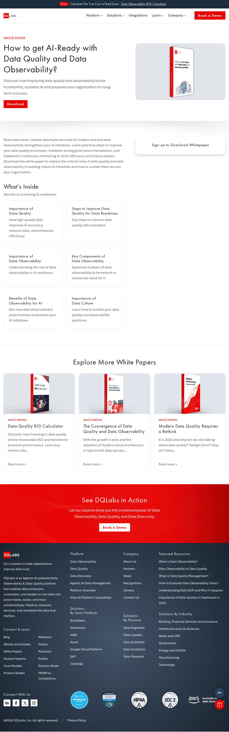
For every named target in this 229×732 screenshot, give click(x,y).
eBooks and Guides (17, 645)
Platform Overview (82, 591)
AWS (73, 635)
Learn (156, 16)
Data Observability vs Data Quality (183, 569)
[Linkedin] (7, 703)
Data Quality (79, 569)
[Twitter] (25, 703)
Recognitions (132, 583)
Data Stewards (133, 657)
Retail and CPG (169, 636)
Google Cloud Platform (86, 650)
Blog (7, 637)
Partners (129, 569)
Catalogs (76, 664)
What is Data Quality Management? (183, 576)
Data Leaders (132, 635)
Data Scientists (134, 642)
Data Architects (134, 650)
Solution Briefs (48, 666)
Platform (93, 16)
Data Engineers (134, 628)
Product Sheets (14, 673)
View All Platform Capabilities (90, 598)
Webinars (45, 637)
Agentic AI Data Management (90, 583)
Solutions (114, 16)
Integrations (138, 16)
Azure (74, 642)
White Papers (13, 652)
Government (167, 644)
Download (16, 104)
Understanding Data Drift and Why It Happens (191, 591)
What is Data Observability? (178, 562)
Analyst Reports (15, 659)
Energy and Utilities (172, 651)
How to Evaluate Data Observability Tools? (188, 583)
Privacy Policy (76, 720)
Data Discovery (80, 576)
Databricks (77, 628)
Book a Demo (210, 16)
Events (43, 659)
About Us (129, 562)
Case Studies (13, 666)
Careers (128, 591)
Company (175, 16)
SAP (73, 657)
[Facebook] (16, 703)
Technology (167, 665)
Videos (43, 645)
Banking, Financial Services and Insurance (188, 622)
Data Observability (83, 562)
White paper (14, 38)
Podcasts (44, 652)
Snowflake (77, 621)
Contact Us (131, 598)
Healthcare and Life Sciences (179, 629)
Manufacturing (169, 658)
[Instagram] (34, 703)
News (127, 576)
